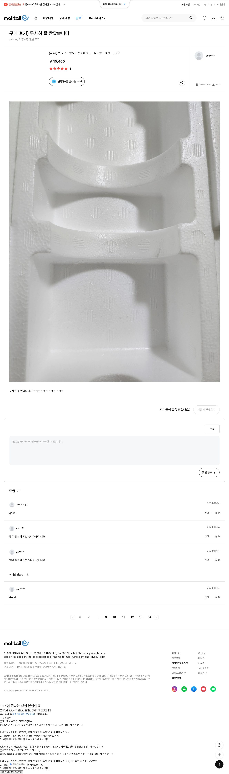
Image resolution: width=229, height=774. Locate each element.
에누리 (201, 663)
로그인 (197, 4)
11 (123, 617)
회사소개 (176, 653)
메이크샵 (202, 673)
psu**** (210, 55)
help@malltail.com (66, 663)
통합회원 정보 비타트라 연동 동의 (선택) (20, 750)
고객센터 (221, 4)
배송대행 (48, 18)
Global (201, 653)
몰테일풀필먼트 (179, 673)
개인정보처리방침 (180, 663)
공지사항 (208, 4)
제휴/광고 (176, 678)
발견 (78, 18)
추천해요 (206, 409)
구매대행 (64, 18)
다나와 (201, 658)
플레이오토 (203, 668)
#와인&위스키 (98, 18)
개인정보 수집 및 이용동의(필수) (16, 721)
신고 (204, 513)
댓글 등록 (209, 472)
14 (149, 617)
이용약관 (176, 658)
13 (140, 617)
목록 (212, 428)
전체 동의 (5, 717)
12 (132, 617)
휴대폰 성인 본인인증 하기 (11, 772)
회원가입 (185, 4)
